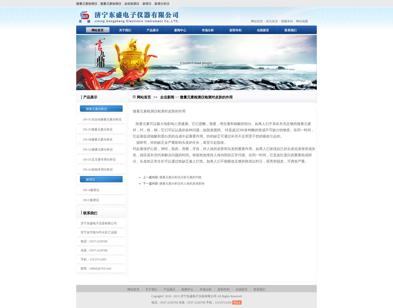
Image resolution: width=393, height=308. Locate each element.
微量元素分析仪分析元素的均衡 (180, 177)
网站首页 (257, 21)
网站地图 (302, 21)
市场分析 (208, 30)
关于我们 (125, 30)
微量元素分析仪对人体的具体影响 (182, 183)
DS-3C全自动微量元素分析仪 (102, 119)
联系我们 (290, 30)
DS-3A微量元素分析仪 (98, 149)
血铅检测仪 (131, 4)
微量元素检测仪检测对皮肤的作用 (206, 97)
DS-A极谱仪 (91, 190)
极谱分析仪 (161, 4)
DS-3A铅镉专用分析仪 (98, 169)
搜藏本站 (287, 21)
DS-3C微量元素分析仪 (98, 129)
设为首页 (272, 21)
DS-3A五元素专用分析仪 (99, 159)
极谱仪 (146, 4)
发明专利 (235, 30)
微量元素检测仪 (86, 4)
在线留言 (263, 30)
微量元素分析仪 (96, 109)
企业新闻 (167, 97)
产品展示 (153, 30)
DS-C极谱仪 (91, 200)
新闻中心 (180, 30)
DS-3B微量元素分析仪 (98, 139)
